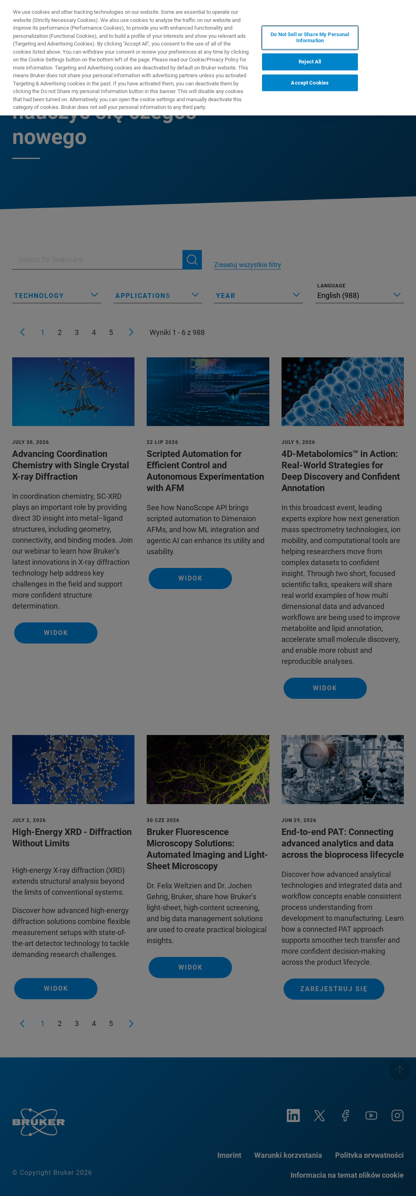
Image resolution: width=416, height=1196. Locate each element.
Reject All (310, 62)
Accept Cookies (310, 83)
